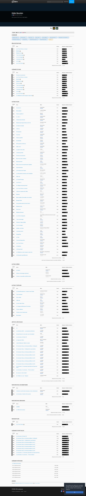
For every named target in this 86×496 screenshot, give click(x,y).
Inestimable (18, 140)
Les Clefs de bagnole (20, 215)
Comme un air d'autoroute (21, 312)
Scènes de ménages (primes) (22, 273)
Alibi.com (18, 176)
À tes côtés (18, 297)
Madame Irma (19, 53)
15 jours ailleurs (19, 309)
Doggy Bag (18, 234)
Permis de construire (20, 75)
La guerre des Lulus (20, 149)
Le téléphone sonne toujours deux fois (24, 95)
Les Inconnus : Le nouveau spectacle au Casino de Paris (26, 367)
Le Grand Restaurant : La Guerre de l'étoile (25, 291)
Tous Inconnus (19, 294)
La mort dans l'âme (20, 303)
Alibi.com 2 (18, 146)
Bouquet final (19, 200)
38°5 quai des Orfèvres (21, 143)
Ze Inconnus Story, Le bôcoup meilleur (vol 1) (25, 442)
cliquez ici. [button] (68, 489)
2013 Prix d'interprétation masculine (24, 483)
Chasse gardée (19, 137)
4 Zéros (18, 128)
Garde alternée (19, 167)
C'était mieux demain (20, 119)
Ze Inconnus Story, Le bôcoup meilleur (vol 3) (25, 446)
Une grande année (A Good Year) (23, 203)
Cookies (22, 491)
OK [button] (74, 492)
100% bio (18, 300)
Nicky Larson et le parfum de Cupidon (24, 164)
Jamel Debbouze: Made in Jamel (23, 343)
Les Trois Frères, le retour (21, 77)
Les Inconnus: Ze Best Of (21, 337)
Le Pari (17, 61)
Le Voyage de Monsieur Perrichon (23, 306)
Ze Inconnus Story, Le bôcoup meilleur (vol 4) (25, 448)
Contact (25, 491)
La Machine (18, 246)
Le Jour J (18, 116)
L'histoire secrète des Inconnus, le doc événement (26, 391)
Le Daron (18, 270)
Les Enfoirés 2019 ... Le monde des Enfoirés (25, 331)
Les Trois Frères (19, 63)
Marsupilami (18, 110)
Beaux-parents (19, 161)
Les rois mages (19, 57)
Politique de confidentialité (16, 491)
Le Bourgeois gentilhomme (22, 255)
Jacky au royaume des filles (22, 191)
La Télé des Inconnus (20, 409)
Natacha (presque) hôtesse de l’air (23, 122)
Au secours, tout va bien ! (21, 372)
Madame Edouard (19, 212)
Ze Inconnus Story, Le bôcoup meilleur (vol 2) (25, 354)
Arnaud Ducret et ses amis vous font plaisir (25, 334)
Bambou (18, 51)
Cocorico (18, 134)
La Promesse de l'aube (21, 170)
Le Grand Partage (20, 179)
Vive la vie (18, 83)
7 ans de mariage (19, 55)
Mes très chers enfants (21, 158)
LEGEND (18, 406)
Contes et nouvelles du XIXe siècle (23, 276)
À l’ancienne (18, 131)
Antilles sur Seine (20, 228)
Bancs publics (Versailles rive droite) (24, 197)
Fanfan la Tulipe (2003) (21, 222)
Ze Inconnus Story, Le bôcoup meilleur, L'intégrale (26, 438)
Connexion (71, 1)
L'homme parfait (19, 152)
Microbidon (18, 315)
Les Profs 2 (18, 182)
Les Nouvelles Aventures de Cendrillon (24, 173)
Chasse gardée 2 (19, 113)
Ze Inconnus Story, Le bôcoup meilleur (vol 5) (25, 363)
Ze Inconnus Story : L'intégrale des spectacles (26, 440)
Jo (16, 328)
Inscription (66, 1)
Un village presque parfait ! (21, 185)
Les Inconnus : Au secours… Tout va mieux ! (25, 369)
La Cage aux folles (20, 340)
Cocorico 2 (18, 107)
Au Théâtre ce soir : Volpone (22, 375)
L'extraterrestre (19, 59)
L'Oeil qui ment (19, 249)
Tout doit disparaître (20, 240)
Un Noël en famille (20, 125)
